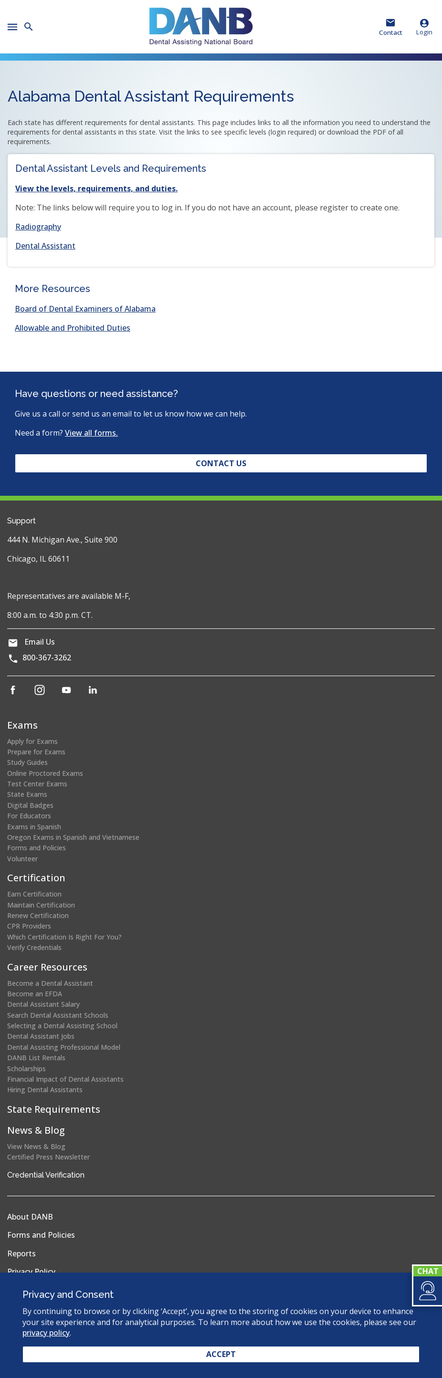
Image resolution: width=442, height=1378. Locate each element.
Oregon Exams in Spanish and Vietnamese (73, 837)
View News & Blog (36, 1146)
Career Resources (47, 966)
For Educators (29, 815)
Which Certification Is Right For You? (64, 936)
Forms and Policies (36, 847)
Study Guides (27, 762)
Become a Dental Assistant (50, 983)
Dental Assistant (45, 245)
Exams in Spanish (34, 826)
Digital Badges (30, 805)
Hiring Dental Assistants (45, 1089)
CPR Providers (29, 925)
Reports (21, 1253)
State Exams (27, 794)
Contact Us (221, 463)
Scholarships (26, 1068)
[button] (427, 1290)
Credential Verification (45, 1175)
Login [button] (424, 26)
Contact (390, 32)
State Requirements (53, 1109)
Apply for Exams (32, 741)
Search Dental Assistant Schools (57, 1015)
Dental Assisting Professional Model (63, 1047)
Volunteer (22, 858)
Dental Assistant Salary (43, 1004)
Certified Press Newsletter (48, 1156)
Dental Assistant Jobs (40, 1036)
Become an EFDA (34, 993)
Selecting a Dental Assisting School (62, 1025)
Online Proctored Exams (45, 773)
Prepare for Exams (36, 751)
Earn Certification (34, 893)
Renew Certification (38, 915)
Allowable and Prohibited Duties (72, 328)
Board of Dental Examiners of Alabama (85, 308)
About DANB (30, 1216)
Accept (221, 1354)
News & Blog (36, 1130)
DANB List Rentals (36, 1057)
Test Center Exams (37, 783)
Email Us (39, 642)
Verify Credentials (34, 947)
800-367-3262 (46, 657)
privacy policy (46, 1332)
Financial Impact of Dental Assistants (65, 1079)
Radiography (38, 226)
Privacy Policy (31, 1271)
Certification (36, 877)
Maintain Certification (41, 904)
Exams (22, 725)
